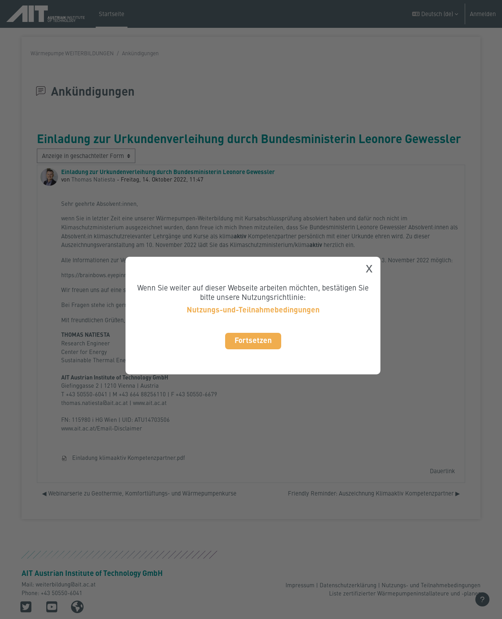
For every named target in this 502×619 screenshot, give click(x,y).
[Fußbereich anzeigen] (482, 599)
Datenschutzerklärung (348, 584)
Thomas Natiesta (94, 179)
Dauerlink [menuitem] (442, 476)
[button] (435, 14)
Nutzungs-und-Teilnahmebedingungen (253, 309)
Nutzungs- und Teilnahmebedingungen (431, 584)
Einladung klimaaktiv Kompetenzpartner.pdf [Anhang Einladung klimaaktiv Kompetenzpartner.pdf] (123, 463)
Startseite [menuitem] (111, 14)
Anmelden (483, 14)
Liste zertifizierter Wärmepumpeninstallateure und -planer (404, 593)
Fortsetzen (253, 340)
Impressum (300, 584)
